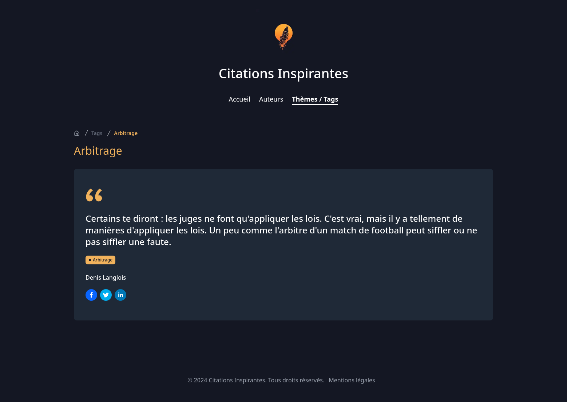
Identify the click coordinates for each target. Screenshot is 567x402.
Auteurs (271, 99)
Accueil (239, 99)
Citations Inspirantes (283, 73)
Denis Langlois (106, 277)
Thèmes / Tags (315, 99)
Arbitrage (126, 133)
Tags (96, 133)
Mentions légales (352, 380)
